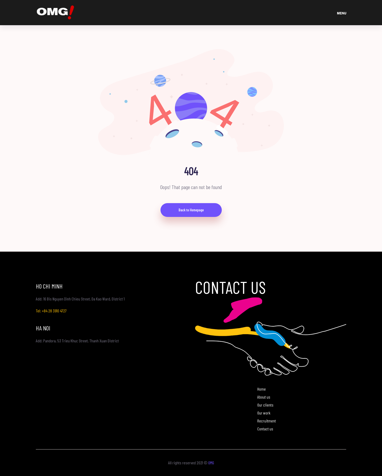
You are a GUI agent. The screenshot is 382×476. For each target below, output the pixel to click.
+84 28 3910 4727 (54, 310)
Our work (263, 412)
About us (263, 396)
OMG (211, 462)
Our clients (265, 404)
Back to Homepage (191, 210)
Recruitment (266, 420)
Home (261, 388)
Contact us (265, 428)
